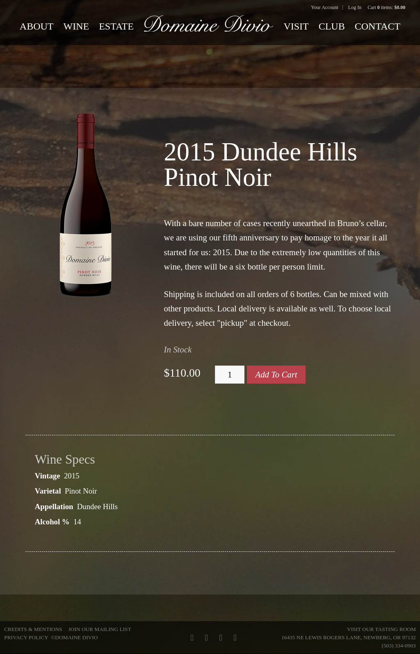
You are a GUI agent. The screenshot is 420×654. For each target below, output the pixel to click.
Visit (295, 26)
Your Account (324, 7)
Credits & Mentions (33, 629)
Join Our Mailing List (99, 629)
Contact (377, 26)
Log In (354, 7)
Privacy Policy (26, 637)
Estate (116, 26)
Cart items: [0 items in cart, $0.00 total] (386, 7)
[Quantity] (230, 375)
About (37, 26)
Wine (76, 26)
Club (332, 26)
